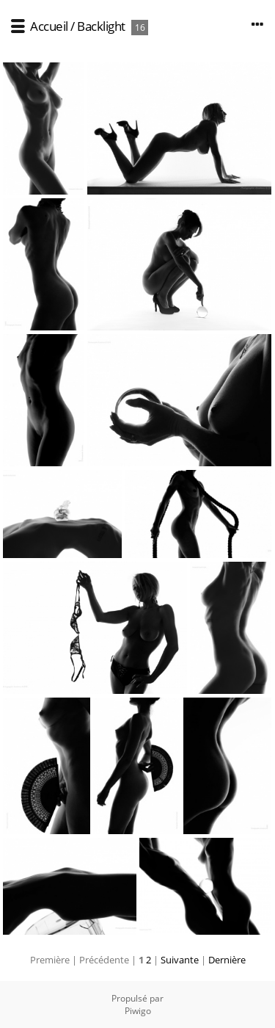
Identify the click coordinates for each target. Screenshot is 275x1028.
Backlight (101, 26)
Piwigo (138, 1011)
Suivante (180, 959)
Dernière (227, 959)
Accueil (49, 26)
